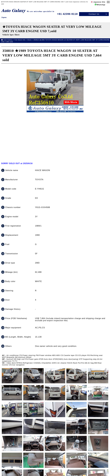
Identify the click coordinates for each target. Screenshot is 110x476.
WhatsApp (101, 5)
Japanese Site (99, 2)
